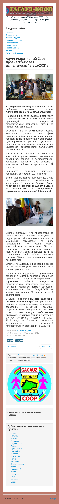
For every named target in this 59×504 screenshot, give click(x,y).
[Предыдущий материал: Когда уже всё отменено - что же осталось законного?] (12, 347)
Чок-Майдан (16, 451)
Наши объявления (14, 40)
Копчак (14, 459)
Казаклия (15, 474)
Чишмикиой (16, 469)
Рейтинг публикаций (14, 53)
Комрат (10, 341)
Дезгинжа (15, 461)
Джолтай (14, 479)
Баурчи (14, 477)
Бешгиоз (14, 482)
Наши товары (12, 45)
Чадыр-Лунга (16, 443)
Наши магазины (12, 48)
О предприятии (12, 35)
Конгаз (14, 438)
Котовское (15, 456)
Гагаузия (19, 341)
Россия (14, 446)
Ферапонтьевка (17, 464)
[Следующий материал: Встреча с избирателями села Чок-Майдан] (46, 347)
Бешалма (15, 466)
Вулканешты (16, 449)
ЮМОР (9, 50)
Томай (13, 472)
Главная (9, 32)
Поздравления (12, 43)
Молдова (15, 441)
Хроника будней (13, 38)
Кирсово (14, 454)
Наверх (53, 498)
